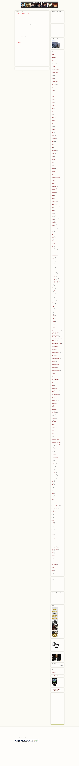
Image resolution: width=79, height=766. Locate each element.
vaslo (52, 526)
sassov (53, 406)
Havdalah (53, 153)
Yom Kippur (53, 559)
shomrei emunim (54, 438)
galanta (53, 144)
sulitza (52, 490)
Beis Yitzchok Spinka (55, 72)
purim (52, 314)
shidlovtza (53, 433)
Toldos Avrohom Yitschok (55, 505)
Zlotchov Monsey (54, 568)
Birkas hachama (54, 84)
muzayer (53, 263)
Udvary (53, 522)
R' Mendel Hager (54, 340)
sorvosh (53, 468)
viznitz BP (53, 540)
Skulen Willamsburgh (55, 457)
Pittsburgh (53, 305)
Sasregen (53, 405)
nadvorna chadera (54, 273)
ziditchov (53, 562)
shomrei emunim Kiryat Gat (56, 442)
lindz (52, 234)
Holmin (53, 156)
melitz (52, 248)
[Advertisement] (56, 708)
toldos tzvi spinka (54, 507)
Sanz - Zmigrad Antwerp (55, 394)
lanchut (53, 213)
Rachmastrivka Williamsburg (56, 370)
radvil (52, 376)
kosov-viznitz (53, 189)
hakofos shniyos (54, 150)
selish (52, 415)
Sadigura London (54, 388)
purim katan (53, 323)
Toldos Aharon (54, 504)
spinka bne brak (54, 474)
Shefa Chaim (53, 427)
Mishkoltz (53, 257)
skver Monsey (54, 463)
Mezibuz (53, 251)
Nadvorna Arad (54, 269)
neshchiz (53, 285)
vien (52, 532)
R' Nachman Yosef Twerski (55, 346)
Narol (52, 284)
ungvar (53, 523)
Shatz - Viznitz (54, 421)
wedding (53, 552)
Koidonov (53, 180)
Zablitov (53, 561)
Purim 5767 (53, 315)
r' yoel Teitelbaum (54, 355)
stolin (52, 483)
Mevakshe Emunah (54, 249)
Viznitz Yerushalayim (55, 549)
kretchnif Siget (54, 204)
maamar (53, 242)
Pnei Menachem (54, 306)
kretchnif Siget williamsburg (56, 206)
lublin (52, 239)
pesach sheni (53, 300)
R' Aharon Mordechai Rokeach (56, 330)
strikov (52, 484)
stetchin (53, 481)
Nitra (52, 291)
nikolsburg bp (53, 290)
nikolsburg (53, 288)
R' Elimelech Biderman (55, 336)
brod (52, 114)
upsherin (53, 525)
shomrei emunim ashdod (55, 439)
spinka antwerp (54, 472)
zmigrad (53, 570)
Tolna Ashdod (54, 511)
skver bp (53, 462)
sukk (52, 487)
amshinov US (53, 63)
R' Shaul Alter (54, 349)
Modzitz (53, 258)
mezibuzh (53, 252)
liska (52, 236)
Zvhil (52, 573)
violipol (53, 534)
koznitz (53, 195)
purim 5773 (53, 317)
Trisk (52, 517)
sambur (53, 391)
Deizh (52, 126)
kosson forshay (54, 192)
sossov (53, 469)
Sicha (52, 447)
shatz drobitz (53, 423)
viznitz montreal (54, 546)
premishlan (53, 309)
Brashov (53, 108)
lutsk (52, 240)
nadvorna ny (53, 267)
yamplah (53, 555)
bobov (52, 93)
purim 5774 (53, 318)
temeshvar (53, 496)
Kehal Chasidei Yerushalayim (56, 177)
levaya (52, 231)
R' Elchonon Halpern (55, 335)
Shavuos (53, 424)
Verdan (53, 529)
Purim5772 (53, 327)
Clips (52, 670)
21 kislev (53, 54)
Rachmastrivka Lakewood (55, 364)
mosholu (53, 260)
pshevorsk (53, 311)
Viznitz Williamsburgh (55, 547)
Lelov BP (53, 221)
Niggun (53, 287)
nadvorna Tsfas (54, 279)
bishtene (53, 87)
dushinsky (53, 135)
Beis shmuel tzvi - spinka (55, 69)
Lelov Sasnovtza (54, 227)
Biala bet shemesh (54, 81)
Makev (52, 246)
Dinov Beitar (53, 129)
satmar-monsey (54, 409)
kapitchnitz (53, 168)
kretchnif (53, 198)
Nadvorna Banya (54, 270)
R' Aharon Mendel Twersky (55, 329)
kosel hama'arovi (54, 186)
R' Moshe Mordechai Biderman (56, 343)
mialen (52, 254)
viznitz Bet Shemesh (55, 538)
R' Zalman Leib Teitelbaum (55, 358)
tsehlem (53, 519)
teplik (52, 499)
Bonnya (53, 99)
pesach (53, 299)
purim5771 (53, 326)
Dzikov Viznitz (54, 138)
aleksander (53, 57)
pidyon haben (54, 302)
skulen (52, 451)
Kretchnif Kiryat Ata (54, 201)
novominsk (53, 293)
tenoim (53, 498)
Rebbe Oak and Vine (55, 379)
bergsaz (53, 78)
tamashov (53, 492)
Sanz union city (54, 403)
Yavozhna (53, 556)
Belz (52, 75)
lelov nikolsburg (54, 224)
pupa (52, 312)
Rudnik (53, 385)
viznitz (52, 537)
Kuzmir (53, 210)
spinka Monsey (54, 477)
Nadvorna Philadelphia (55, 278)
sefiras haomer (54, 412)
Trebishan (53, 516)
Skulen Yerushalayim (55, 459)
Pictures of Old (54, 672)
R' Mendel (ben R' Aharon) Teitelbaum (57, 338)
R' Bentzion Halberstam (55, 333)
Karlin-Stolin (53, 171)
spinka (52, 471)
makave (53, 245)
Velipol (52, 528)
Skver (52, 460)
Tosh (52, 514)
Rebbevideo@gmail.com (57, 675)
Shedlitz (53, 426)
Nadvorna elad (54, 275)
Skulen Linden (54, 454)
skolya (52, 450)
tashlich (53, 493)
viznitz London (54, 543)
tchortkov (53, 495)
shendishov (53, 429)
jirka (52, 162)
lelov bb (53, 219)
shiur (52, 436)
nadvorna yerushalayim (55, 281)
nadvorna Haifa (54, 276)
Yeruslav (53, 558)
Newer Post (18, 68)
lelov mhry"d (53, 222)
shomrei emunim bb (54, 441)
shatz (52, 420)
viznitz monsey (54, 544)
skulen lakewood (54, 453)
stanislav (53, 480)
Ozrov (52, 296)
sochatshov (53, 466)
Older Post (46, 68)
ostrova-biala (53, 294)
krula (52, 207)
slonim (52, 465)
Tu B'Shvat (53, 520)
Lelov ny (53, 225)
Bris (52, 111)
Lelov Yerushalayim (54, 228)
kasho (52, 174)
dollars (52, 132)
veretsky (53, 531)
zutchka (53, 571)
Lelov (52, 216)
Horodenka (53, 159)
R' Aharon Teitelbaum (55, 332)
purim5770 (53, 324)
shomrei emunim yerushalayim (56, 444)
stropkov (53, 486)
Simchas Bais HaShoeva (55, 448)
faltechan (53, 141)
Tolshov (53, 513)
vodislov (53, 550)
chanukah (53, 117)
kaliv (52, 165)
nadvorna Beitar (54, 272)
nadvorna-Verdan (54, 282)
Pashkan (53, 297)
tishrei (52, 501)
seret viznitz (53, 418)
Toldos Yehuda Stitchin (55, 508)
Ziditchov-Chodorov (54, 565)
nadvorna (53, 266)
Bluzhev (53, 90)
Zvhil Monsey (53, 574)
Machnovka (53, 243)
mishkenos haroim (54, 255)
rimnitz (52, 382)
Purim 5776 (53, 321)
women (53, 553)
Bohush (53, 96)
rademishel (53, 373)
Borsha (53, 102)
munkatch (53, 261)
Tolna (52, 510)
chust (52, 123)
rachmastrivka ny (54, 367)
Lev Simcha (53, 230)
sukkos (53, 489)
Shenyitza (53, 430)
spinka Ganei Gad (54, 475)
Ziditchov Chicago (54, 564)
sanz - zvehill (53, 397)
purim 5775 (53, 320)
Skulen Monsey (54, 456)
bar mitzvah (53, 66)
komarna (53, 183)
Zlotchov (53, 567)
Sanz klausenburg (54, 400)
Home (32, 68)
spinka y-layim (54, 478)
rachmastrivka (54, 361)
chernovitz (53, 120)
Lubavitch (53, 237)
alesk (52, 60)
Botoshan (53, 105)
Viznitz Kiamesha (54, 541)
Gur (52, 147)
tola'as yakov (53, 502)
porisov (53, 308)
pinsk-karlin (53, 303)
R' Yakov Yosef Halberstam (55, 352)
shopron (53, 445)
